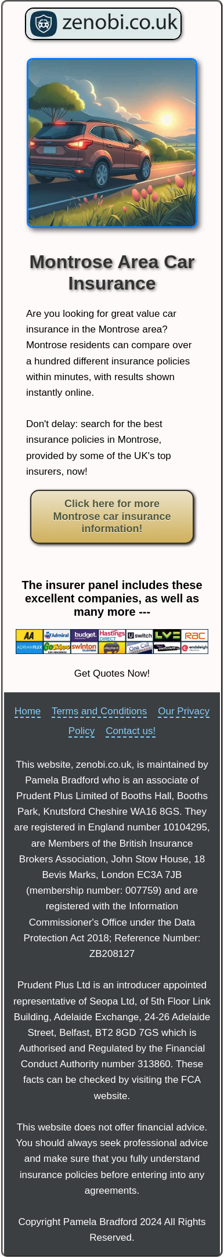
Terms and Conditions (99, 711)
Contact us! (131, 730)
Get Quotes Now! (112, 673)
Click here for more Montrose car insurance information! (112, 516)
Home (28, 711)
